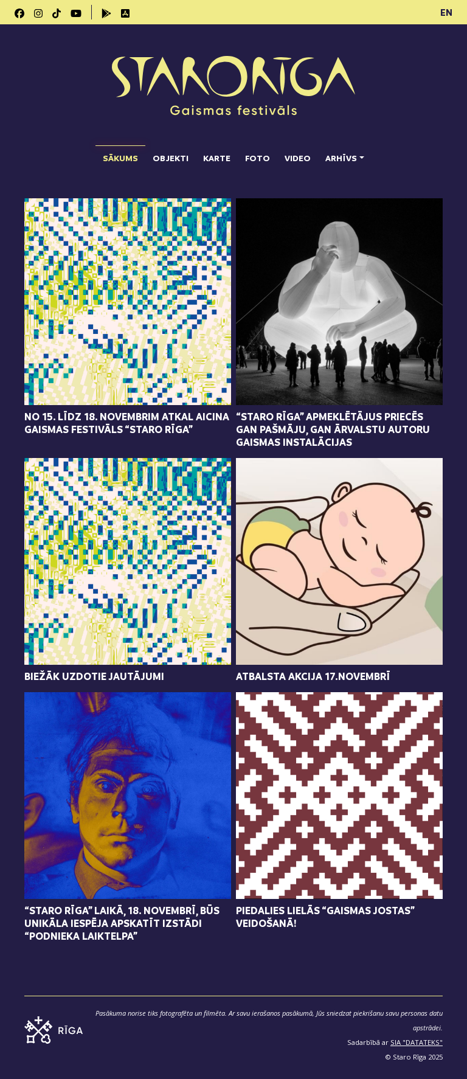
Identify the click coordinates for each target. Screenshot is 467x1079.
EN (446, 12)
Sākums (120, 154)
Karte (216, 158)
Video (298, 158)
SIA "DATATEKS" (416, 1042)
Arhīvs (341, 158)
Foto (257, 158)
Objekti (171, 158)
